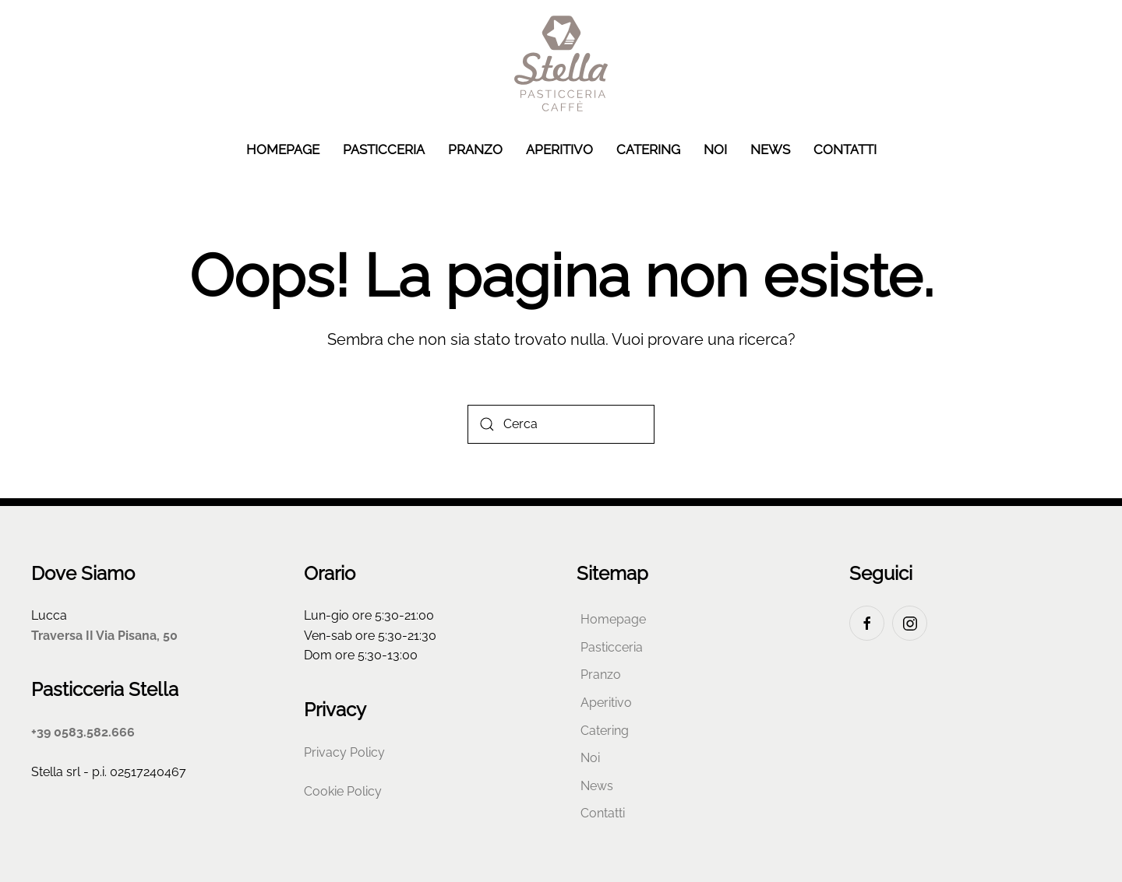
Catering (648, 149)
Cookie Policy (343, 791)
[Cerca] (561, 424)
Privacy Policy (344, 752)
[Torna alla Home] (561, 63)
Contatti (845, 149)
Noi (715, 149)
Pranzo (475, 149)
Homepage (282, 149)
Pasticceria (384, 149)
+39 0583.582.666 (83, 732)
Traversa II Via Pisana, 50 (104, 635)
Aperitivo (559, 149)
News (770, 149)
